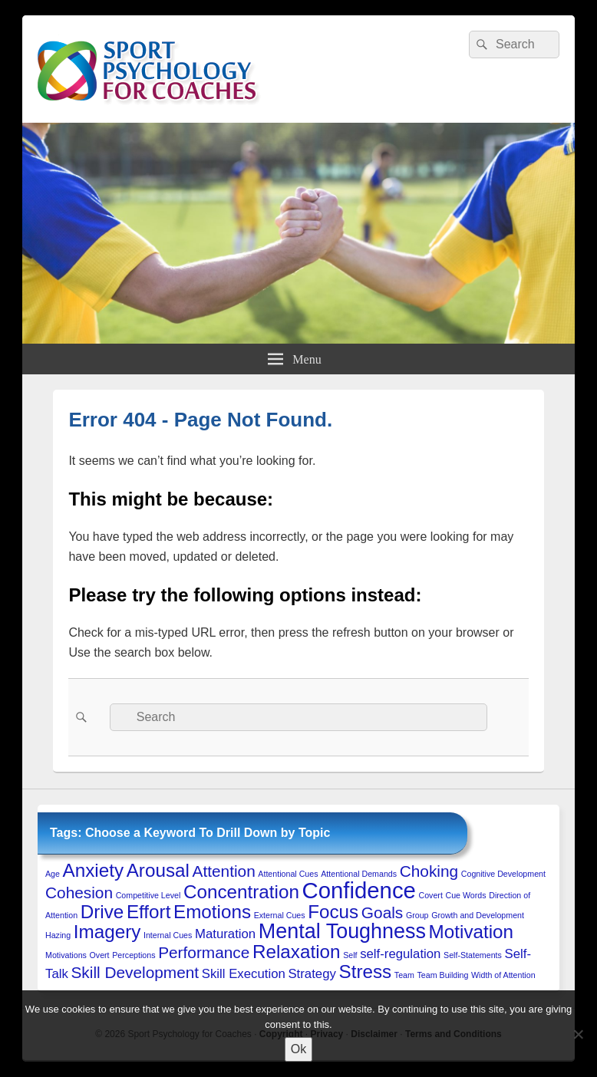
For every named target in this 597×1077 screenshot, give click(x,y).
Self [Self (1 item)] (350, 955)
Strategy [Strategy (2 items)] (311, 974)
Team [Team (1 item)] (404, 975)
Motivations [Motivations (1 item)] (66, 955)
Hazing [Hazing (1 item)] (58, 935)
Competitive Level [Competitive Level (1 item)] (148, 895)
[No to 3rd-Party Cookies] (577, 1034)
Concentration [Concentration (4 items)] (241, 891)
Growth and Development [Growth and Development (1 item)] (477, 915)
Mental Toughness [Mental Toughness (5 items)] (342, 931)
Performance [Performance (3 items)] (203, 952)
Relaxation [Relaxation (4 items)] (296, 951)
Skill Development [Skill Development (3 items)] (135, 972)
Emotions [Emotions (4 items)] (212, 911)
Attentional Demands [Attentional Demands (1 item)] (359, 873)
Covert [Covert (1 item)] (430, 895)
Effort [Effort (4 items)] (148, 911)
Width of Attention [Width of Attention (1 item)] (503, 975)
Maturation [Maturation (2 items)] (225, 934)
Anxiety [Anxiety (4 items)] (93, 870)
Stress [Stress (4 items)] (365, 971)
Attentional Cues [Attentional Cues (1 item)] (288, 873)
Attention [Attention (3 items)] (224, 871)
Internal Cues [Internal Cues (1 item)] (167, 935)
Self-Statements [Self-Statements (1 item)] (473, 955)
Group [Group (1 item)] (417, 915)
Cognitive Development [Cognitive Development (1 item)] (503, 873)
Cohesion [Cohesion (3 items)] (79, 892)
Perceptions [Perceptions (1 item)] (133, 955)
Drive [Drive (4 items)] (102, 911)
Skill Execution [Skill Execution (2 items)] (243, 974)
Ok (298, 1049)
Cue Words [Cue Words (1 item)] (466, 895)
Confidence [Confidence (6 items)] (358, 890)
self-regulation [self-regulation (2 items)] (400, 954)
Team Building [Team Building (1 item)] (443, 975)
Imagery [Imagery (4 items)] (107, 931)
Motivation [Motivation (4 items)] (471, 931)
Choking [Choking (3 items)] (429, 871)
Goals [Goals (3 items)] (382, 912)
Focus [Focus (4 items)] (333, 911)
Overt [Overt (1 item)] (100, 955)
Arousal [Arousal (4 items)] (158, 870)
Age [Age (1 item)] (52, 873)
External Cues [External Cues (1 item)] (279, 915)
